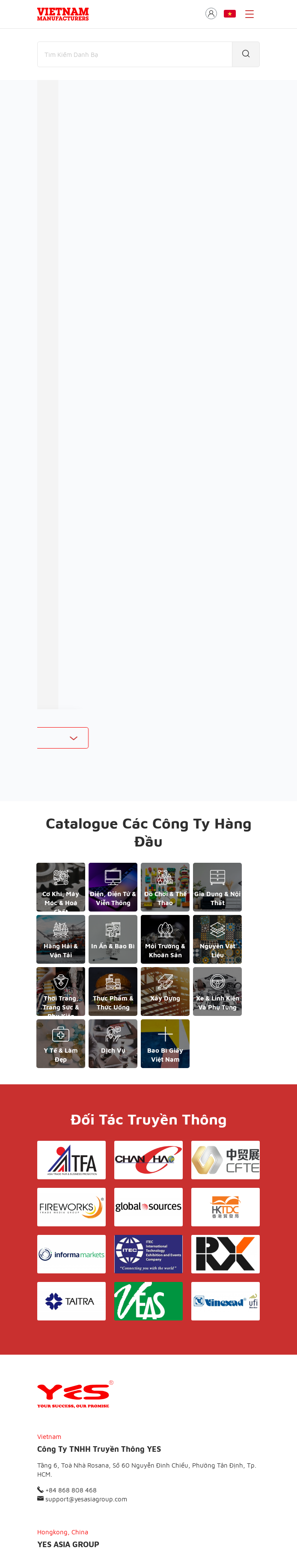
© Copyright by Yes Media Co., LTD (80, 1527)
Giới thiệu (97, 1478)
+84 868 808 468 (67, 1325)
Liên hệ (203, 1478)
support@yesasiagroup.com (82, 1334)
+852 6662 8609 (66, 1420)
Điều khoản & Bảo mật (151, 1478)
